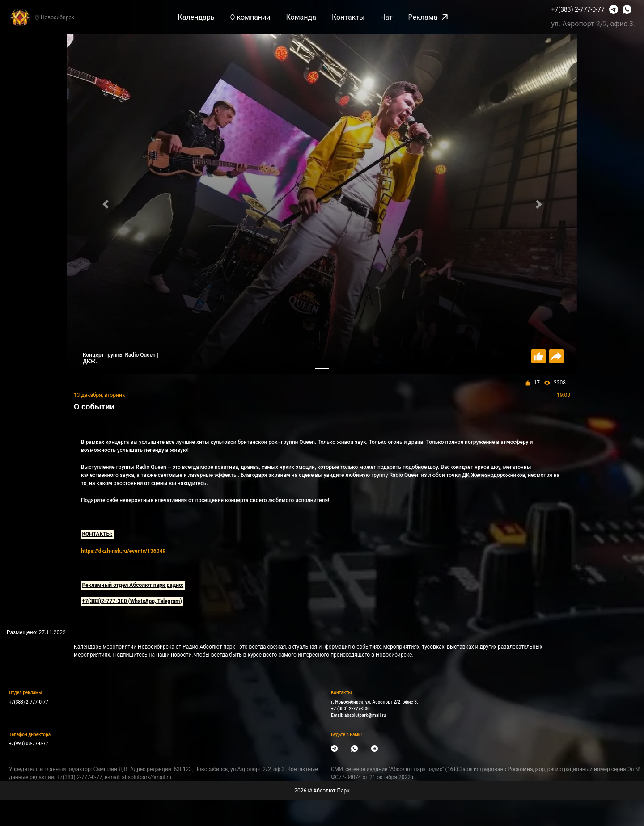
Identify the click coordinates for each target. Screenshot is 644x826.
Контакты (348, 17)
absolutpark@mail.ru (365, 715)
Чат (386, 17)
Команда (301, 17)
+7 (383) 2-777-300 (350, 708)
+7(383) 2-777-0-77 (578, 9)
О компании (250, 17)
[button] (105, 204)
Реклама (428, 17)
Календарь (196, 17)
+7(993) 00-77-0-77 (28, 743)
